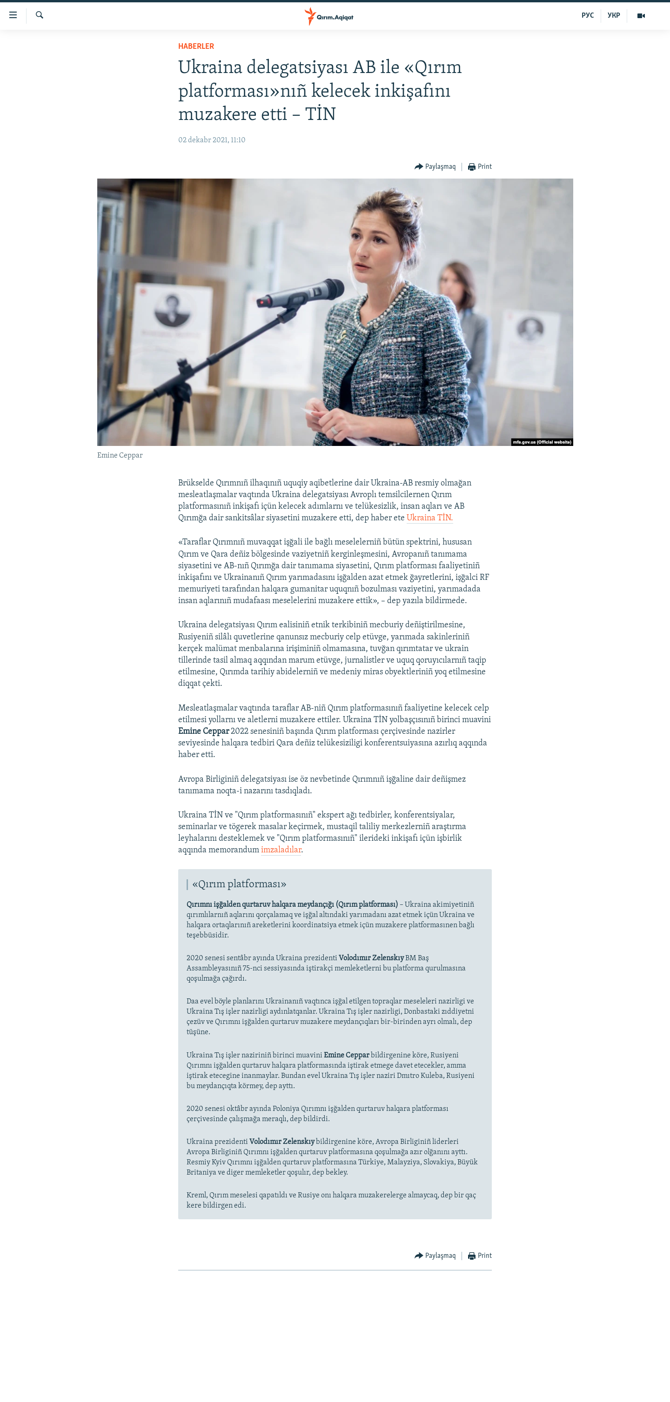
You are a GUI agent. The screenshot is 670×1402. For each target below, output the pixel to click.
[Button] (435, 167)
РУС (588, 16)
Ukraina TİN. (430, 518)
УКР (614, 16)
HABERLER (196, 46)
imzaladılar (281, 850)
